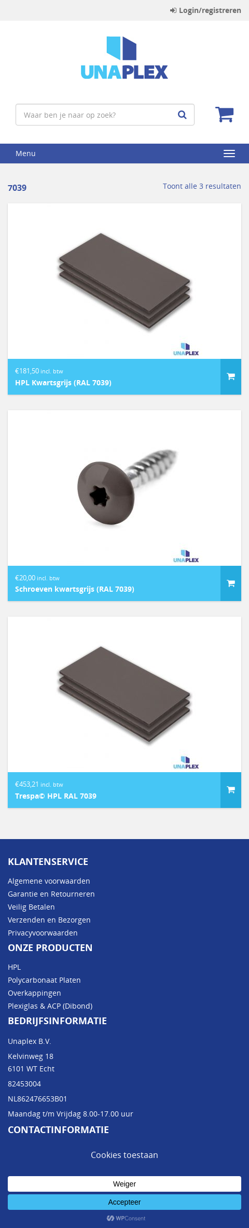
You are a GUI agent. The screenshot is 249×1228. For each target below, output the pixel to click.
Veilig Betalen (31, 907)
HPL (14, 967)
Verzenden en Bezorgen (49, 920)
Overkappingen (34, 993)
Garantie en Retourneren (51, 894)
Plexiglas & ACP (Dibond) (50, 1006)
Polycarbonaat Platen (44, 980)
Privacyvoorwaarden (43, 933)
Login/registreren (205, 10)
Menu (26, 153)
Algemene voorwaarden (49, 881)
